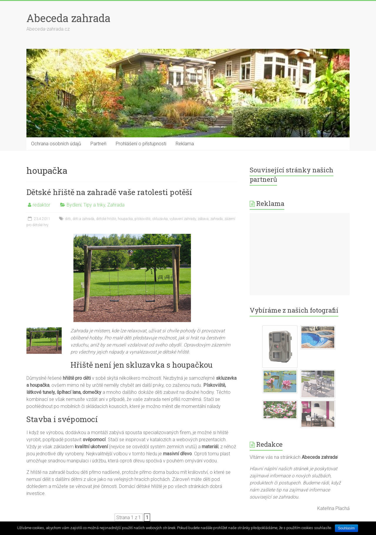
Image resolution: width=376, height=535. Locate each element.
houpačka (125, 219)
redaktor (41, 205)
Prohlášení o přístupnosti (141, 143)
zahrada (216, 219)
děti (68, 219)
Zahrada (116, 205)
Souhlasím (346, 528)
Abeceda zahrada (68, 18)
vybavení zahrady (182, 219)
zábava (203, 219)
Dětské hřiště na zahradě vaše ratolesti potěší (109, 192)
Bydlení (74, 205)
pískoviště (142, 219)
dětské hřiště (106, 219)
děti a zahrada (83, 219)
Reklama (185, 143)
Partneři (98, 143)
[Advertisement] (300, 254)
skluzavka (160, 219)
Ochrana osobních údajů (56, 143)
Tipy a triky (94, 205)
